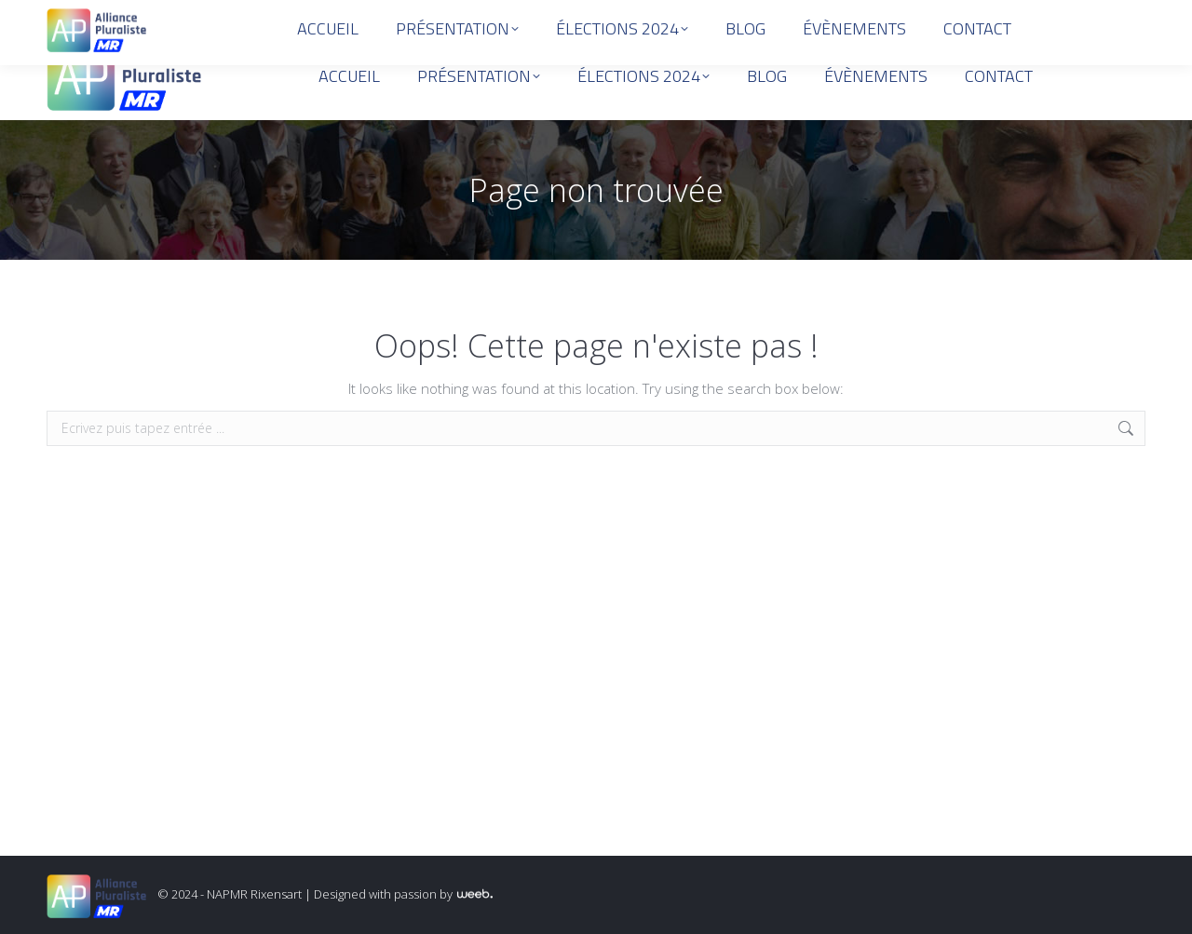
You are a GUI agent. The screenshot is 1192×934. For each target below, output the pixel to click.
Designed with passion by (403, 894)
